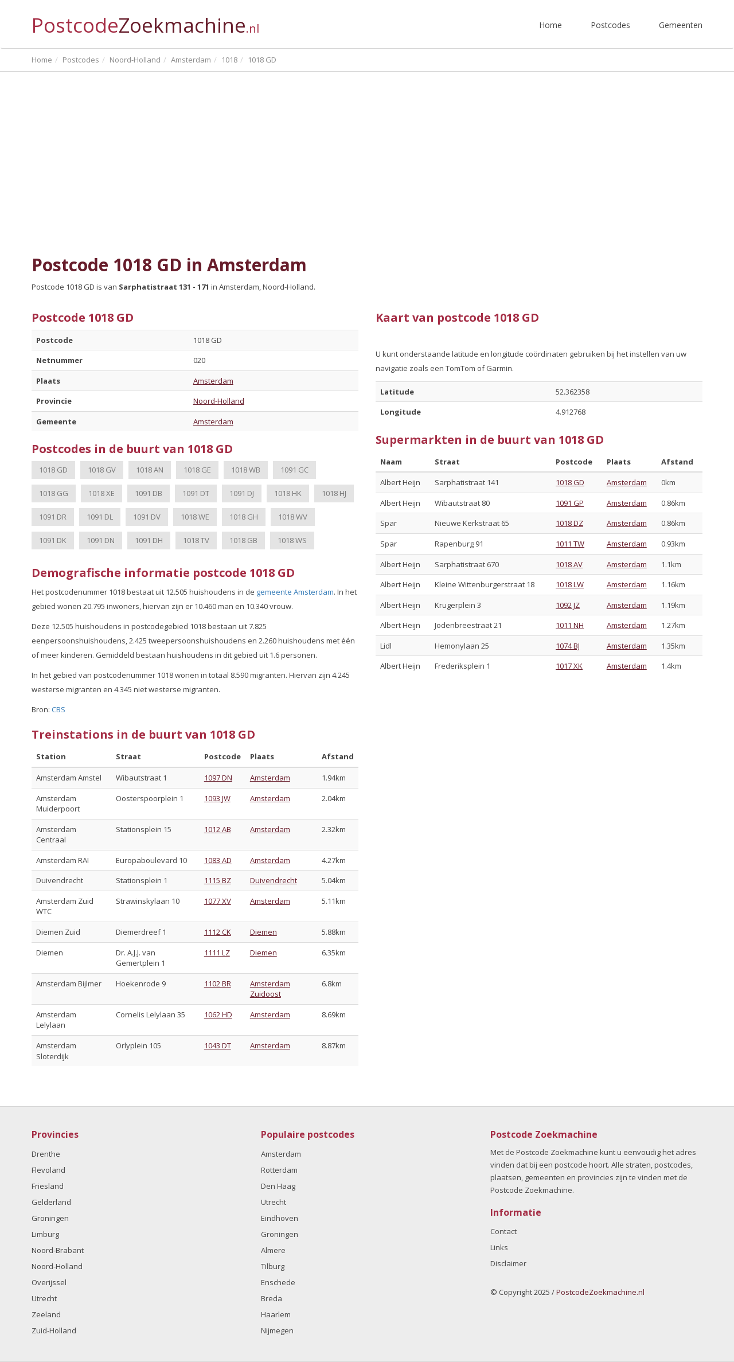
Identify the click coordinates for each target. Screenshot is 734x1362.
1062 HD (218, 1014)
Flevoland (48, 1170)
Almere (273, 1250)
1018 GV (102, 470)
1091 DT (195, 493)
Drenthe (46, 1154)
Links (499, 1247)
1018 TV (196, 540)
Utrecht (44, 1298)
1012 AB (217, 829)
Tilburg (272, 1266)
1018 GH (243, 517)
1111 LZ (217, 952)
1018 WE (195, 517)
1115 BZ (217, 880)
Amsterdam (213, 381)
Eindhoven (279, 1218)
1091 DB (148, 493)
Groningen (50, 1218)
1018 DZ (569, 523)
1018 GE (197, 470)
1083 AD (218, 860)
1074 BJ (568, 646)
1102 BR (217, 983)
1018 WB (245, 470)
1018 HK (288, 493)
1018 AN (149, 470)
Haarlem (276, 1314)
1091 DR (53, 517)
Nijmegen (277, 1330)
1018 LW (570, 584)
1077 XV (217, 901)
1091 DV (147, 517)
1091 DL (100, 517)
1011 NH (570, 625)
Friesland (48, 1186)
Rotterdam (279, 1170)
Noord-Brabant (58, 1250)
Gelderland (51, 1202)
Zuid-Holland (54, 1330)
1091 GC (294, 470)
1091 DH (149, 540)
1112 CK (217, 932)
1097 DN (218, 777)
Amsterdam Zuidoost (270, 989)
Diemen (263, 932)
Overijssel (49, 1282)
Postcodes (610, 24)
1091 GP (570, 503)
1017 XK (569, 666)
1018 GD (53, 470)
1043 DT (217, 1045)
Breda (271, 1298)
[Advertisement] (367, 163)
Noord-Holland (218, 401)
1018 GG (53, 493)
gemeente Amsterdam (295, 592)
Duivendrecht (273, 880)
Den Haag (278, 1186)
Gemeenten (680, 24)
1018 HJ (334, 493)
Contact (503, 1231)
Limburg (45, 1234)
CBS (58, 709)
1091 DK (53, 540)
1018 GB (243, 540)
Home (550, 24)
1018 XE (101, 493)
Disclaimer (508, 1263)
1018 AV (569, 564)
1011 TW (570, 543)
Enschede (278, 1282)
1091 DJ (241, 493)
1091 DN (101, 540)
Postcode (145, 20)
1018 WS (292, 540)
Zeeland (46, 1314)
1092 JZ (568, 605)
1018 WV (292, 517)
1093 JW (217, 798)
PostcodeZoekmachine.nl (600, 1292)
